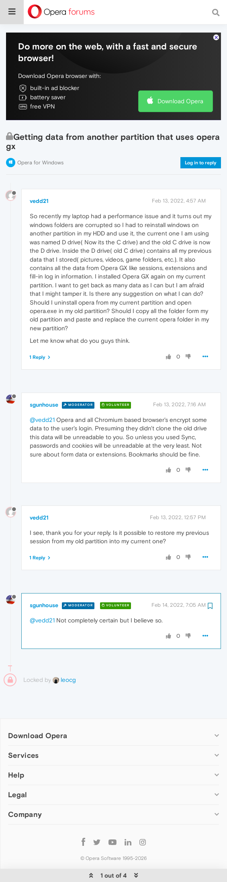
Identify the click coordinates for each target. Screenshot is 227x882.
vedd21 (39, 176)
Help (16, 750)
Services (23, 730)
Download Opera (180, 76)
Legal (17, 770)
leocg (64, 655)
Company (25, 790)
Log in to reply (201, 138)
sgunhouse (44, 380)
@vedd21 (42, 395)
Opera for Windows (40, 138)
